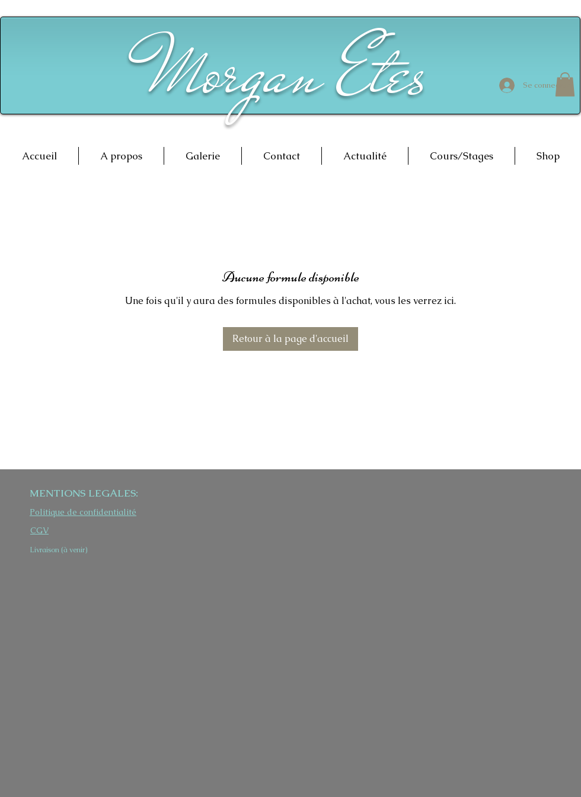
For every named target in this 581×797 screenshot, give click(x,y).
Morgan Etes (288, 72)
